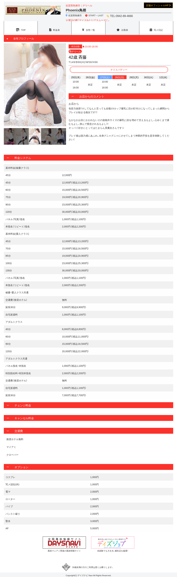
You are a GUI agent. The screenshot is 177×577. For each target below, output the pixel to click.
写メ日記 (158, 28)
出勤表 (125, 28)
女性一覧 (90, 28)
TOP (23, 28)
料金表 (56, 28)
